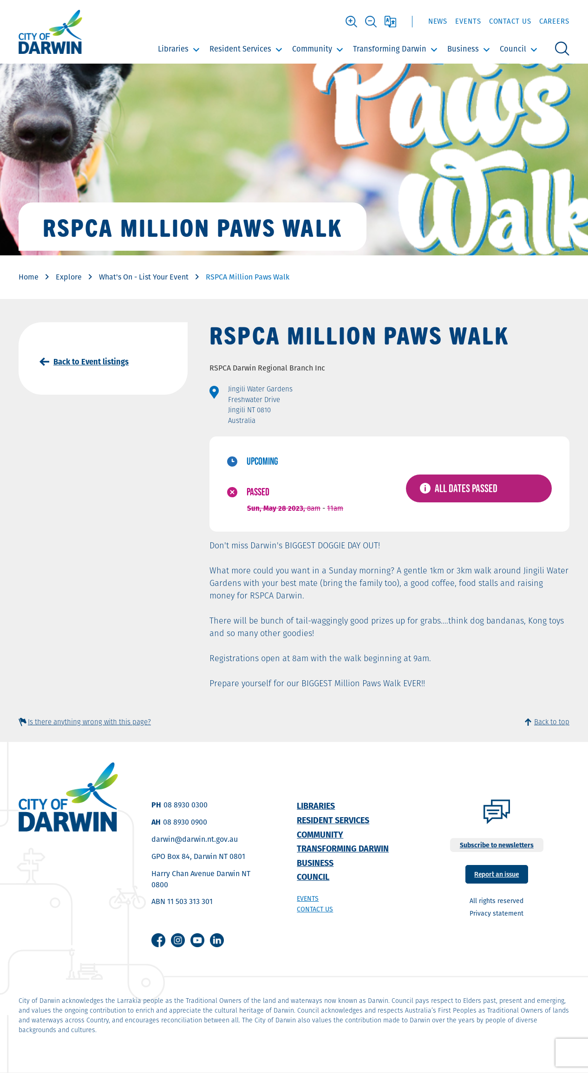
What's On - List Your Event (144, 277)
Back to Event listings (91, 361)
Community (312, 48)
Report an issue (496, 873)
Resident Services (240, 48)
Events (468, 21)
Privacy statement (496, 913)
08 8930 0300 (185, 805)
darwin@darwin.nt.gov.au (194, 839)
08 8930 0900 (185, 822)
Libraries (173, 48)
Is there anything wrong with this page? (89, 722)
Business (463, 48)
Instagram (178, 940)
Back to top (551, 722)
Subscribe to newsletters (497, 845)
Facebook (158, 940)
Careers (554, 21)
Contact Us (510, 21)
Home (29, 277)
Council (513, 48)
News (438, 21)
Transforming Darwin (389, 48)
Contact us (315, 909)
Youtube (197, 940)
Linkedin (217, 940)
